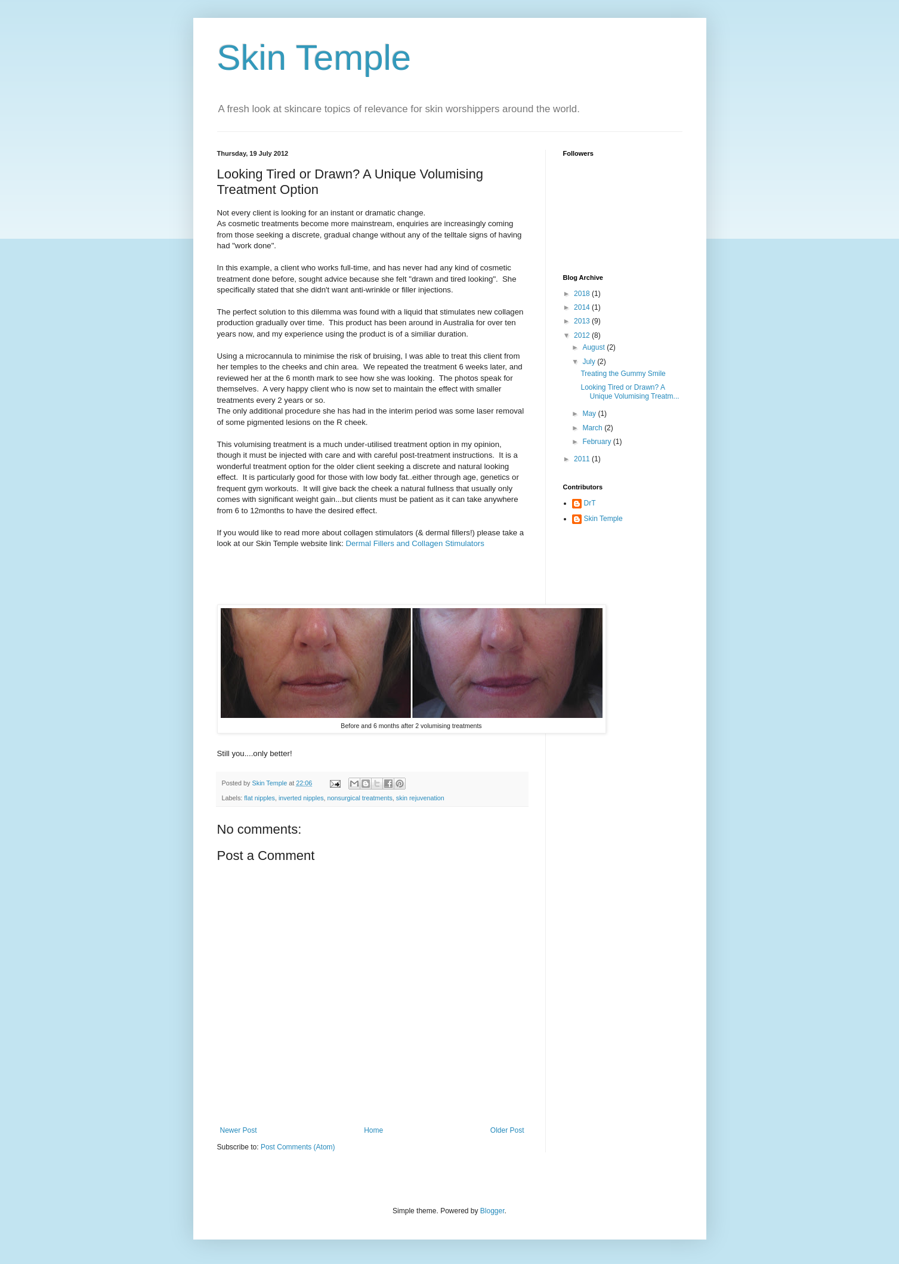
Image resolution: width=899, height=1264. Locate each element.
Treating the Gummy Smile (622, 373)
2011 (583, 459)
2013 (583, 321)
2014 (583, 307)
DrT (590, 503)
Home (373, 1130)
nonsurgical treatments (360, 797)
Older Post (507, 1130)
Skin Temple (314, 58)
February (597, 441)
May (590, 413)
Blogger (492, 1211)
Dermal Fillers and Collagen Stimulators (415, 543)
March (593, 428)
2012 (583, 335)
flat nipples (259, 797)
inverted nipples (301, 797)
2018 (583, 293)
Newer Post (238, 1130)
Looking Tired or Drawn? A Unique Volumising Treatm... (629, 391)
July (589, 361)
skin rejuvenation (420, 797)
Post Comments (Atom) (298, 1147)
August (594, 347)
